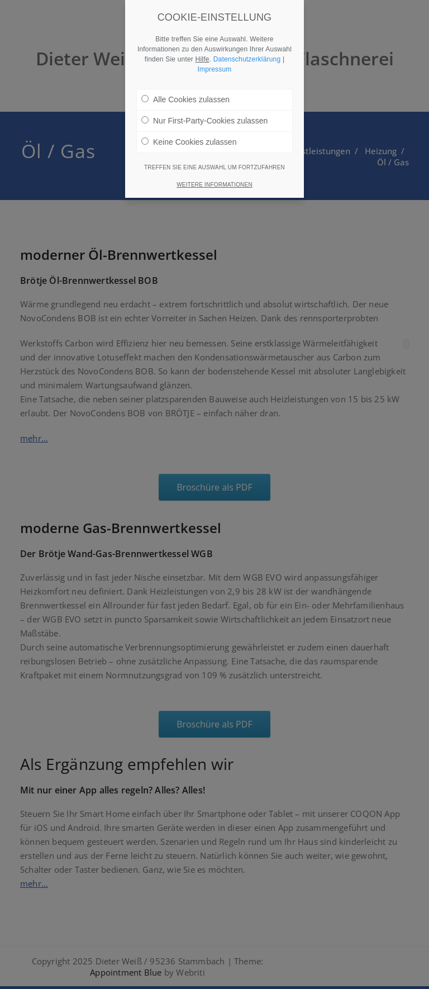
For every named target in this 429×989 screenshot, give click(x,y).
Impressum (214, 60)
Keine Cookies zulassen (188, 133)
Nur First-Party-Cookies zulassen (204, 111)
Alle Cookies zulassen (185, 90)
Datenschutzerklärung (247, 50)
